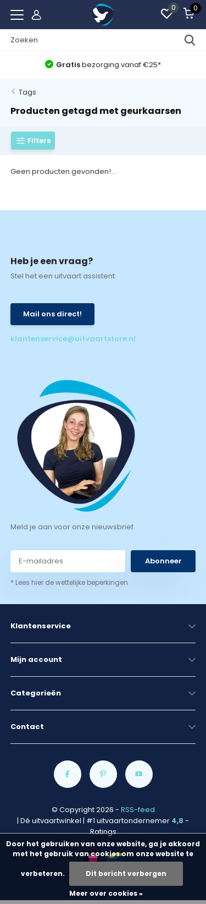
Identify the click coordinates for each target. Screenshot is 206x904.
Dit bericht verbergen (126, 873)
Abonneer (163, 561)
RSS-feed (138, 809)
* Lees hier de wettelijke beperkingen (69, 582)
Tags (27, 92)
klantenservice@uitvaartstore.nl (56, 338)
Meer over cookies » (106, 893)
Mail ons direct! (52, 314)
